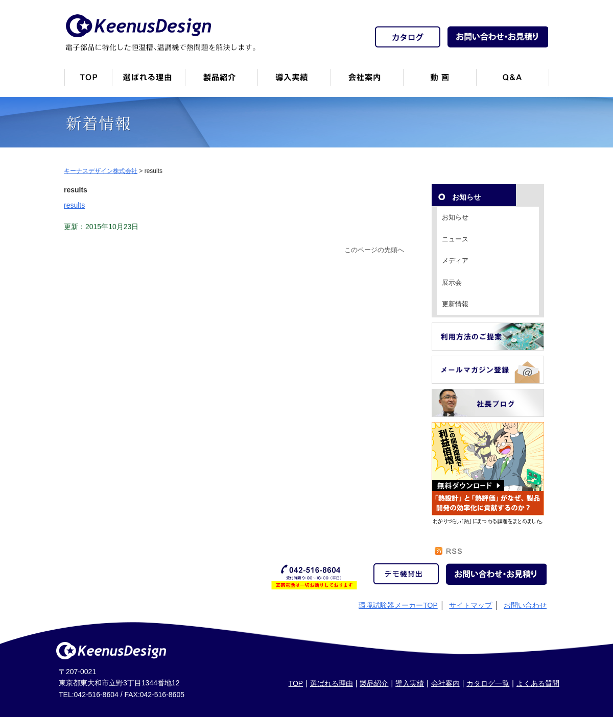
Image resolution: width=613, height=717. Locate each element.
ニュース (455, 239)
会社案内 (367, 81)
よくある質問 (537, 683)
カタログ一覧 (487, 683)
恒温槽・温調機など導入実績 (294, 81)
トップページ (88, 81)
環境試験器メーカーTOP (398, 605)
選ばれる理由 (331, 683)
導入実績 (409, 683)
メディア (455, 260)
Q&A (512, 81)
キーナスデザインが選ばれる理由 (148, 81)
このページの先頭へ (374, 250)
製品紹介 (221, 81)
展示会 (452, 282)
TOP (296, 683)
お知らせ (455, 217)
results (74, 205)
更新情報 (455, 304)
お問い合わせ (525, 605)
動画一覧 (439, 81)
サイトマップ (470, 605)
